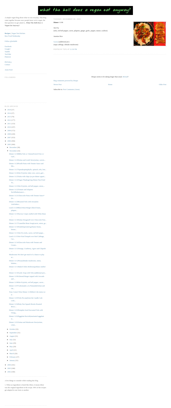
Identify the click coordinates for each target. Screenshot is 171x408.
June (11, 343)
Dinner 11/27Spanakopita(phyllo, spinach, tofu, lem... (27, 169)
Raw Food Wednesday (12, 36)
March (11, 353)
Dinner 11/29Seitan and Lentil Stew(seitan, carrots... (27, 160)
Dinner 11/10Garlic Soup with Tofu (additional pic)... (27, 273)
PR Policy (8, 62)
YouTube (8, 54)
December (13, 147)
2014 (9, 113)
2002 (9, 372)
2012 (9, 120)
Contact (7, 65)
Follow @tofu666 (11, 41)
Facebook (8, 46)
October (12, 329)
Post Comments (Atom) (71, 89)
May (11, 347)
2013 (9, 117)
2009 (9, 131)
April (11, 350)
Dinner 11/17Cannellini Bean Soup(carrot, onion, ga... (28, 223)
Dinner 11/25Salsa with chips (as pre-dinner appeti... (27, 176)
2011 (9, 124)
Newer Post (58, 84)
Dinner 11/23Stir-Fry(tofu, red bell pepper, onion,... (27, 186)
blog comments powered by (66, 81)
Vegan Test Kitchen (18, 33)
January (12, 360)
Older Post (162, 84)
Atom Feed (8, 70)
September (13, 333)
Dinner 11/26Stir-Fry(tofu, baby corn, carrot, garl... (27, 173)
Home (110, 84)
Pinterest (8, 57)
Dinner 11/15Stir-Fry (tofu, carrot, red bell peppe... (26, 233)
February (12, 357)
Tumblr (7, 52)
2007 (9, 137)
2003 (9, 368)
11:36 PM (73, 49)
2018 (9, 110)
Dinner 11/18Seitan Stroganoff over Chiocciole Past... (27, 220)
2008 (9, 134)
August (12, 336)
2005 (9, 144)
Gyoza (56, 42)
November (13, 151)
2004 (9, 365)
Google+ (8, 49)
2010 (9, 127)
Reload (125, 77)
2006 (9, 141)
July (11, 340)
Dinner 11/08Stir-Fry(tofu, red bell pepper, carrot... (26, 282)
